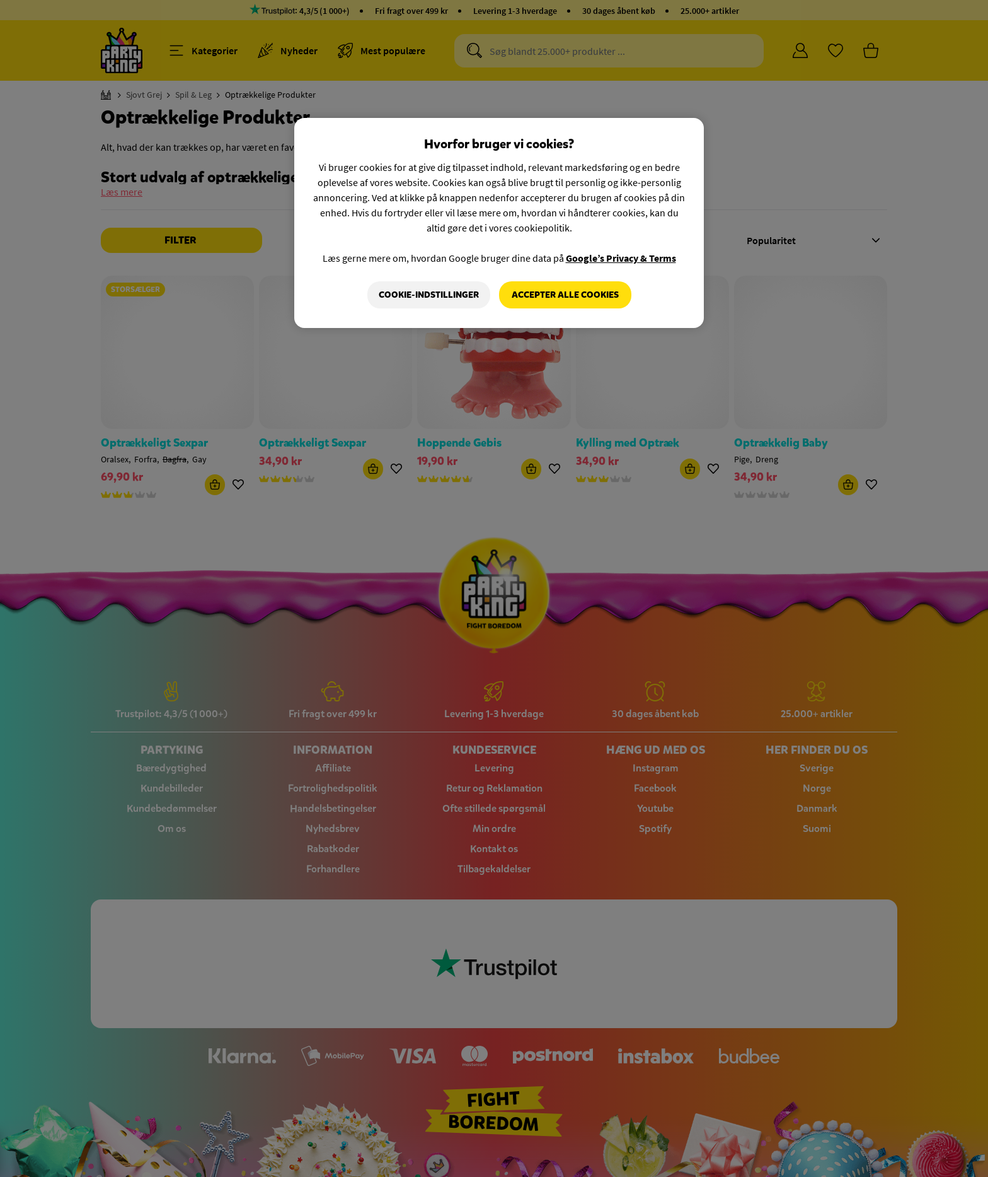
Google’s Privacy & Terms (621, 258)
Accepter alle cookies (565, 295)
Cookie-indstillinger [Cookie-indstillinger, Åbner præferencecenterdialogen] (429, 295)
